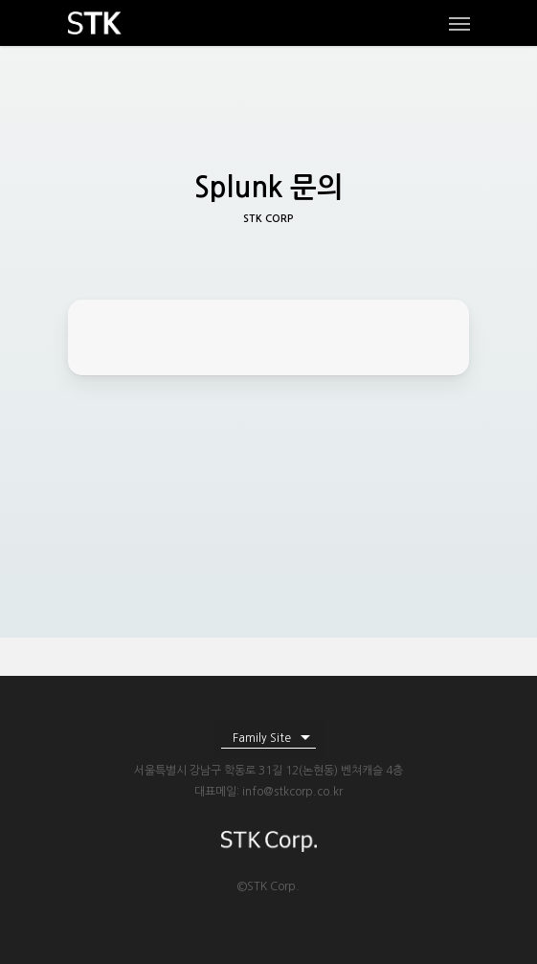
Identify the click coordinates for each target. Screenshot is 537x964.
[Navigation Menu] (459, 23)
